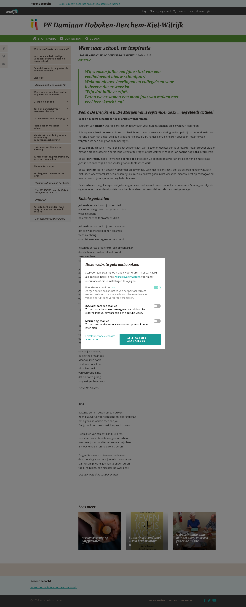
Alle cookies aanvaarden (136, 339)
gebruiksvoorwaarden (127, 277)
